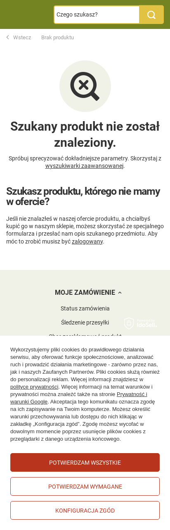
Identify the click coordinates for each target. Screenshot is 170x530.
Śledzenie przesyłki (85, 322)
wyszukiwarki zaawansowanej (84, 165)
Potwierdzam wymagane (85, 486)
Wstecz (18, 37)
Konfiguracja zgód (85, 510)
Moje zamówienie (85, 292)
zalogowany (87, 241)
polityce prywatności (34, 387)
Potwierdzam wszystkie (85, 462)
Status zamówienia (85, 308)
